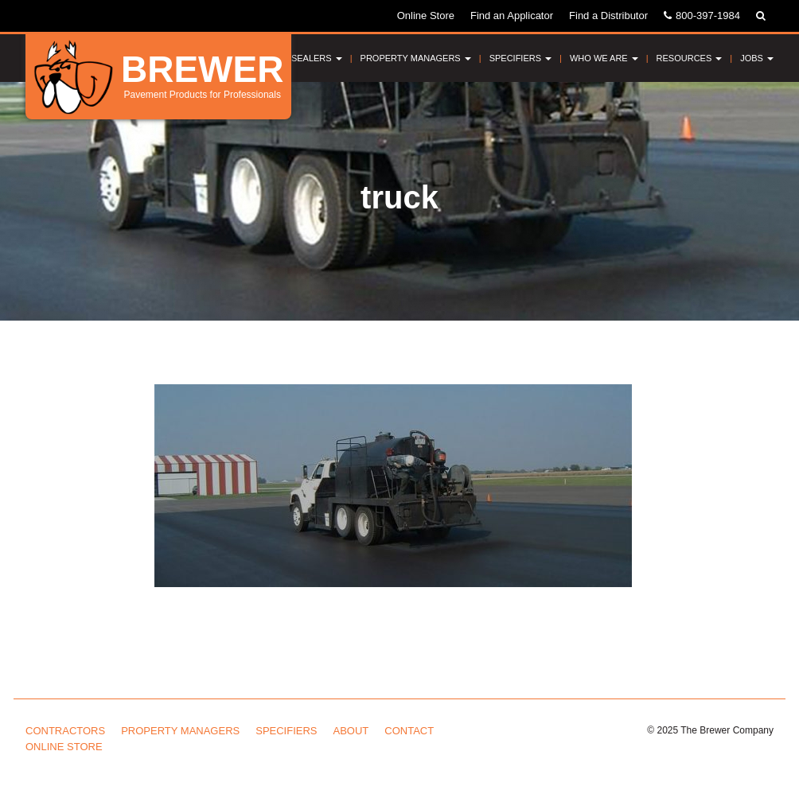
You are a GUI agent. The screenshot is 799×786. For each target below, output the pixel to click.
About (351, 731)
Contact (409, 731)
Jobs (757, 58)
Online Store (425, 15)
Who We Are (604, 58)
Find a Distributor (608, 15)
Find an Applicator (511, 15)
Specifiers (520, 58)
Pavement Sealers (292, 58)
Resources (690, 58)
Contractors (65, 731)
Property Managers (416, 58)
